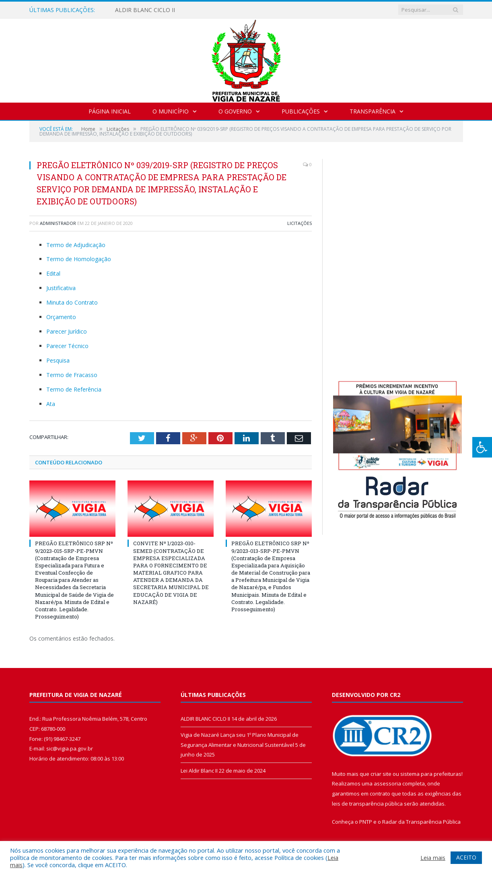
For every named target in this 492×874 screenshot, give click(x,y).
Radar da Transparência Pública (421, 821)
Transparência (372, 111)
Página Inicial (110, 111)
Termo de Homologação (78, 259)
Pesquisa (58, 360)
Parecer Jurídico (66, 331)
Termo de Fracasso (71, 375)
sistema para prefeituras (430, 773)
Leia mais (432, 857)
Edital (53, 273)
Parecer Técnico (67, 346)
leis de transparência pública (367, 803)
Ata (50, 404)
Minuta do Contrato (72, 302)
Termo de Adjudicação (75, 245)
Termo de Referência (73, 389)
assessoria (387, 783)
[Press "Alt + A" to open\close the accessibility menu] (482, 447)
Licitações (299, 223)
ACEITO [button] (466, 857)
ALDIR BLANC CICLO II (145, 10)
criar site (381, 773)
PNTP (365, 821)
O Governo (235, 111)
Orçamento (61, 317)
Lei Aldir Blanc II (199, 770)
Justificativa (61, 288)
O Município (170, 111)
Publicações (301, 111)
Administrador (58, 223)
